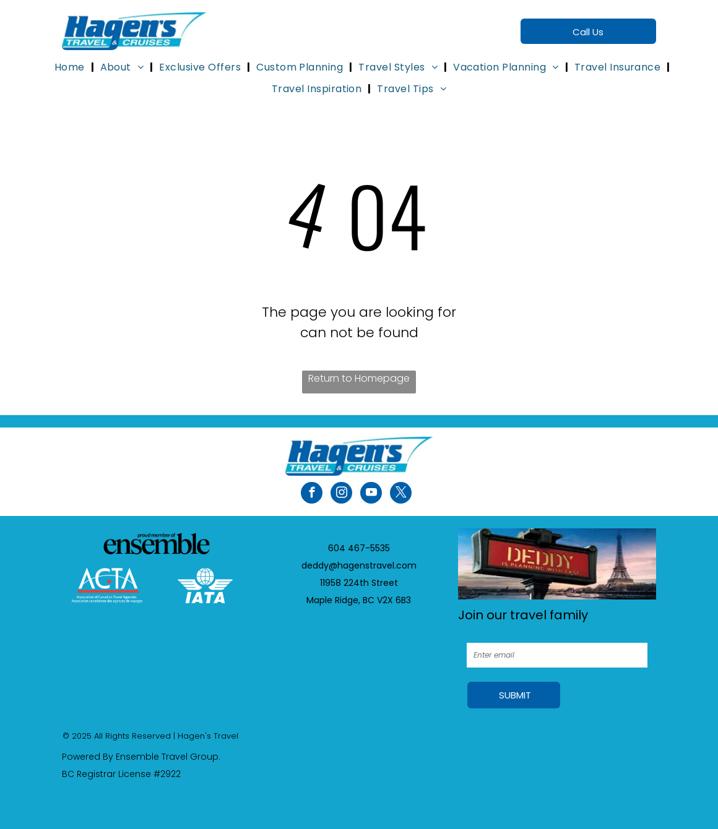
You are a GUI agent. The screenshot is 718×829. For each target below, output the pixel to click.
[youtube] (371, 494)
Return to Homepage (359, 378)
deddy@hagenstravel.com (359, 565)
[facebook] (311, 494)
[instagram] (341, 494)
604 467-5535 (359, 548)
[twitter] (401, 494)
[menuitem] (71, 67)
